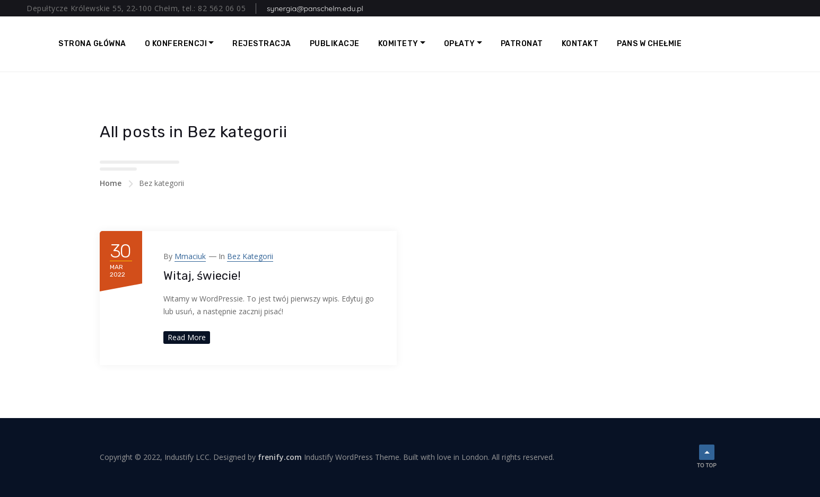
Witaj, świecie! (202, 276)
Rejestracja (261, 43)
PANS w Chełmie (649, 43)
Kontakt (580, 43)
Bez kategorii (250, 256)
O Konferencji (176, 43)
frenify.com (280, 457)
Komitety (398, 43)
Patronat (522, 43)
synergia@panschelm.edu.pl (315, 8)
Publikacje (335, 43)
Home (110, 183)
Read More (187, 337)
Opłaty (459, 43)
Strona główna (92, 43)
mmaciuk (190, 256)
